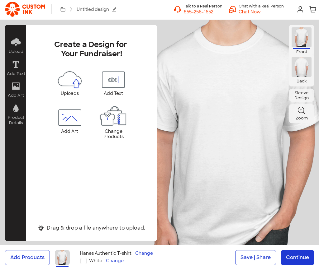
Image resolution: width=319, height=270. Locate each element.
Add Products (27, 257)
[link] (25, 9)
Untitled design (97, 9)
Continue (297, 257)
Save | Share (255, 257)
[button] (261, 11)
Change (144, 253)
